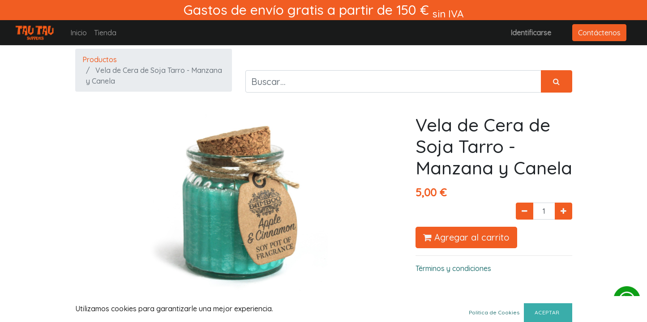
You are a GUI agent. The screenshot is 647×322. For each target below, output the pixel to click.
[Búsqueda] (556, 81)
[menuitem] (78, 33)
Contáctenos (599, 32)
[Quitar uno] (524, 211)
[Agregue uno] (563, 211)
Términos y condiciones (453, 268)
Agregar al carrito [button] (466, 237)
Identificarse (530, 32)
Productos (99, 59)
